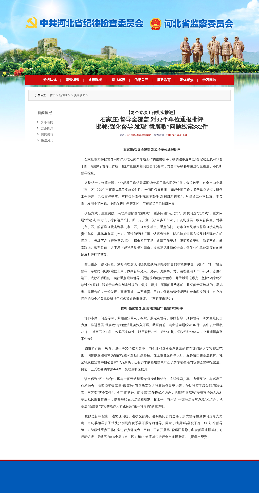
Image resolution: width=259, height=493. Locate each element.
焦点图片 (47, 128)
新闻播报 (64, 95)
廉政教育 (164, 80)
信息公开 (141, 80)
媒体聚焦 (186, 80)
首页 (52, 95)
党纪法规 (50, 80)
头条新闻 (79, 95)
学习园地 (209, 80)
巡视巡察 (118, 80)
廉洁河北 (47, 140)
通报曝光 (95, 80)
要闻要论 (47, 134)
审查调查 (72, 80)
